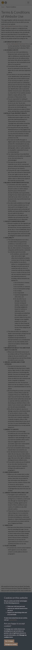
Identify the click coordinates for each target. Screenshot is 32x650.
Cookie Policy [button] (13, 620)
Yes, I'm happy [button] (9, 641)
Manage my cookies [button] (11, 644)
